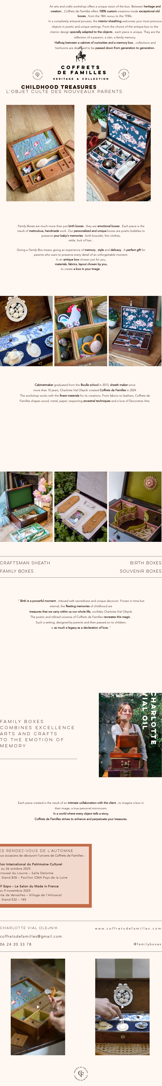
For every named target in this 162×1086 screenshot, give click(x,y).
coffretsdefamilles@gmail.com (31, 936)
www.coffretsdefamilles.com (128, 928)
